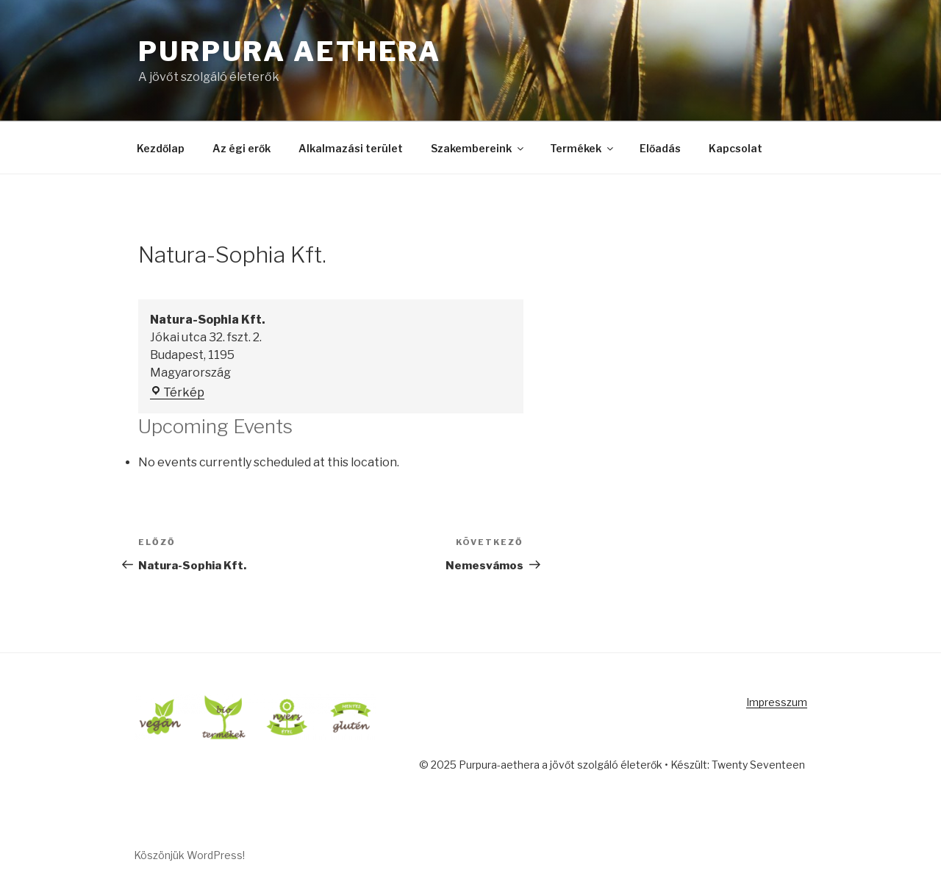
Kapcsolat (735, 148)
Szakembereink (478, 148)
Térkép (177, 392)
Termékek (582, 148)
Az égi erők (241, 148)
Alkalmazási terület (350, 148)
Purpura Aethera (289, 51)
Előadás (660, 148)
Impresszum (776, 702)
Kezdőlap (161, 148)
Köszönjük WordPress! (189, 855)
